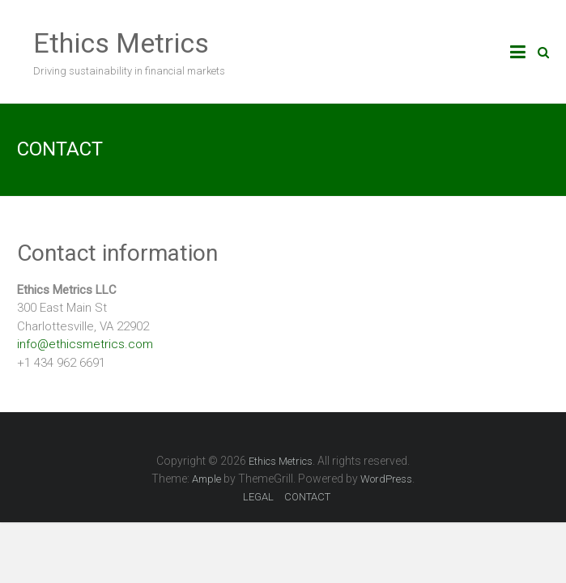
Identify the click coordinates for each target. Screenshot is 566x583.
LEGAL (258, 497)
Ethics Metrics (121, 43)
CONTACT (307, 497)
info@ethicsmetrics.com (85, 344)
